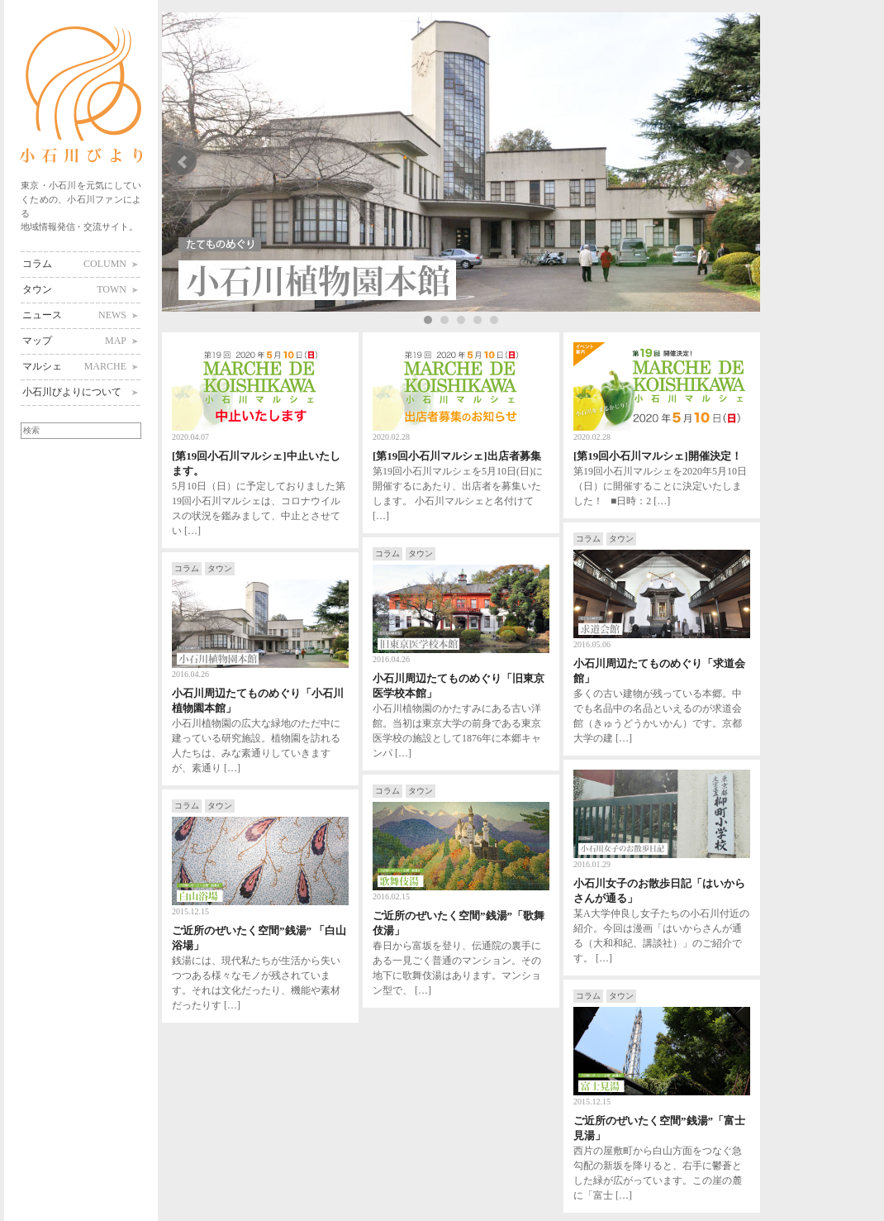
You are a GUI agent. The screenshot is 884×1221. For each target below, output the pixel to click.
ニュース (74, 315)
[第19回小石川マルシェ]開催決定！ (657, 456)
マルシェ (74, 366)
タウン (74, 289)
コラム (74, 263)
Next (738, 162)
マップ (74, 340)
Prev (183, 162)
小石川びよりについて (71, 392)
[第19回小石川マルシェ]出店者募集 (457, 456)
